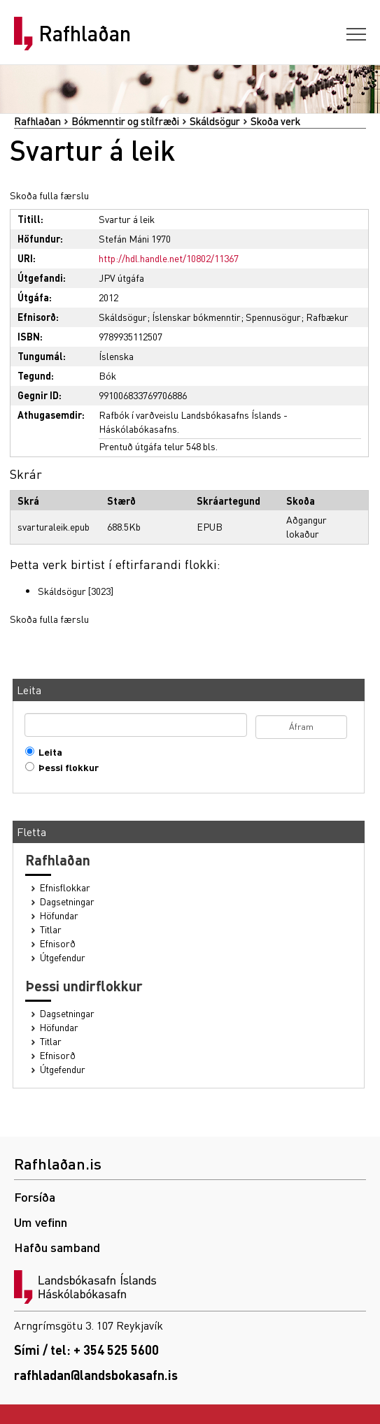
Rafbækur (327, 316)
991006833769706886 (143, 395)
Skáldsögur (215, 121)
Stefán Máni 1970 (135, 238)
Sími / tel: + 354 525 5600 (86, 1350)
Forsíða (34, 1196)
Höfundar (59, 915)
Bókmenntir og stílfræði (125, 121)
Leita (47, 752)
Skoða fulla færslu (49, 195)
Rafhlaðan (84, 33)
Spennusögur (273, 316)
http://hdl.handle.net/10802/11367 (169, 258)
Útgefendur (62, 957)
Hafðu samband (57, 1247)
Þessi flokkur (65, 767)
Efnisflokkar (65, 887)
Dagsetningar (67, 901)
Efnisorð (58, 943)
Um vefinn (40, 1222)
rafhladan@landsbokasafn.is (96, 1375)
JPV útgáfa (121, 277)
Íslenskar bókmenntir (196, 316)
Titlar (51, 929)
